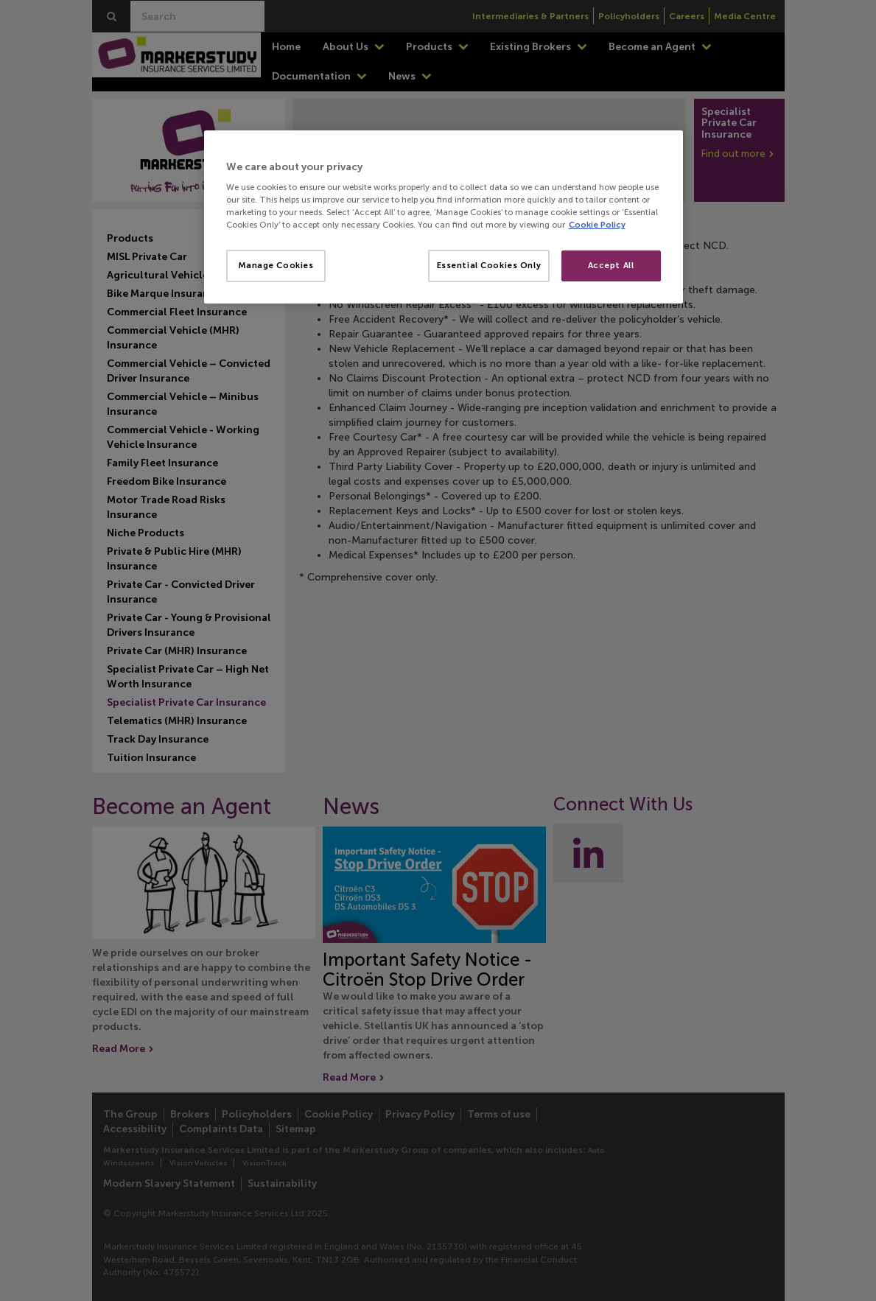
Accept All (611, 265)
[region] (443, 217)
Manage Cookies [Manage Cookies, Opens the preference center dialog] (276, 265)
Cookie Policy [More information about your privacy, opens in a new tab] (597, 225)
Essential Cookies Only (489, 265)
